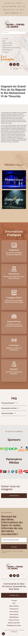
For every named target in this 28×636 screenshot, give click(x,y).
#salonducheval (14, 495)
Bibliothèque (7, 50)
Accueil (5, 38)
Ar (14, 69)
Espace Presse (14, 620)
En (17, 69)
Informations (14, 611)
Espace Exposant (14, 623)
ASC (4, 41)
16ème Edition (7, 43)
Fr (11, 69)
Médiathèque (14, 617)
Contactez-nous (14, 595)
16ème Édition (14, 606)
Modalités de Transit (14, 625)
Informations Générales (11, 47)
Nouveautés (14, 614)
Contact (5, 52)
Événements (7, 45)
